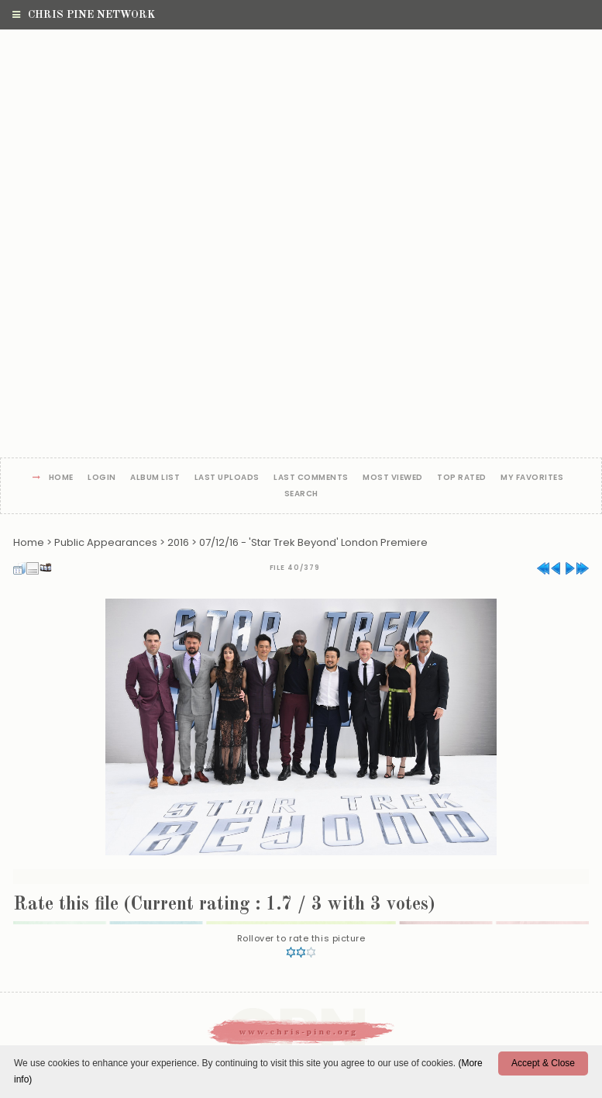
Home (61, 478)
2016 (178, 542)
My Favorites (532, 478)
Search (301, 494)
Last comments (311, 478)
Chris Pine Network (83, 14)
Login (102, 478)
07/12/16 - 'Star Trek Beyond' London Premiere (313, 542)
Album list (155, 478)
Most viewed (393, 478)
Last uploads (227, 478)
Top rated (462, 478)
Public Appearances (105, 542)
